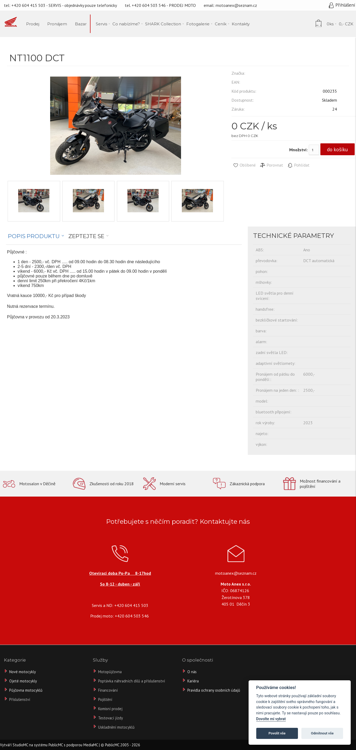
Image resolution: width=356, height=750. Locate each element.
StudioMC (20, 744)
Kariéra (193, 680)
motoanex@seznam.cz (236, 5)
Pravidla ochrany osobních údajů (213, 690)
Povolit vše (277, 733)
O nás (192, 671)
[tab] (36, 236)
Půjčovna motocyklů (25, 690)
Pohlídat (298, 165)
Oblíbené (244, 165)
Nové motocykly (22, 671)
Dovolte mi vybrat (271, 719)
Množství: (298, 149)
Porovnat (271, 165)
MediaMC (90, 744)
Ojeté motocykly (23, 680)
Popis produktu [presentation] (34, 236)
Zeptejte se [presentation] (86, 236)
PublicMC (56, 744)
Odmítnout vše (322, 733)
